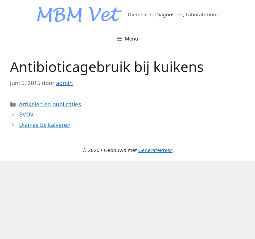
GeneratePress (155, 150)
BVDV (26, 114)
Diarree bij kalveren (44, 124)
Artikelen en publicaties (50, 104)
